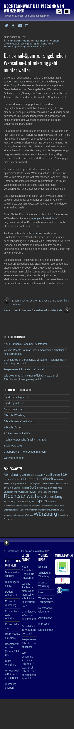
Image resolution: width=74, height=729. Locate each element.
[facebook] (13, 25)
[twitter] (6, 25)
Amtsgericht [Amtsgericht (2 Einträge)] (38, 475)
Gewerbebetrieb (11, 43)
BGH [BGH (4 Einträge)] (64, 474)
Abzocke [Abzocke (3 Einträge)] (27, 474)
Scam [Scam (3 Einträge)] (40, 497)
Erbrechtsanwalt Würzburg (19, 421)
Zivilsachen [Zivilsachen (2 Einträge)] (63, 515)
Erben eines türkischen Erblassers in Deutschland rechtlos (36, 302)
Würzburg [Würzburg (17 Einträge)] (45, 514)
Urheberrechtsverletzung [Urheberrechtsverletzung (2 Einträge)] (48, 510)
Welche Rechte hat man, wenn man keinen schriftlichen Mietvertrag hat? (28, 594)
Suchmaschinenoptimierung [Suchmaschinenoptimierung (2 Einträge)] (16, 506)
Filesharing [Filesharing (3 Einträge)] (10, 483)
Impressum (44, 623)
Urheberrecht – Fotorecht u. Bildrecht (25, 451)
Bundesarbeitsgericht (16, 397)
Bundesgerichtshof (14, 403)
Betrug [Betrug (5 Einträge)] (55, 474)
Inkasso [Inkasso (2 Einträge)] (53, 488)
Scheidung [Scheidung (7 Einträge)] (53, 496)
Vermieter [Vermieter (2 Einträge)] (8, 515)
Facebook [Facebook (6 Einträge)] (45, 479)
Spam (37, 43)
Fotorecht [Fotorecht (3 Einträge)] (22, 483)
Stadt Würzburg (13, 445)
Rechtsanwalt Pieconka (18, 40)
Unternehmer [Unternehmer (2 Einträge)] (31, 510)
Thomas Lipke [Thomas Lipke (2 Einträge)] (47, 506)
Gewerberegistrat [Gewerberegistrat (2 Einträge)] (21, 488)
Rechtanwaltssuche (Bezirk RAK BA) (25, 439)
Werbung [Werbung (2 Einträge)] (29, 515)
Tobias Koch (47, 43)
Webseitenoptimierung (15, 46)
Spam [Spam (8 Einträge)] (41, 501)
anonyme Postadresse (44, 218)
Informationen (41, 40)
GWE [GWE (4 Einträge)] (32, 487)
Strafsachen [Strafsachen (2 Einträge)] (53, 501)
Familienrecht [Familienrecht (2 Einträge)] (60, 479)
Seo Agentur (27, 43)
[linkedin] (26, 25)
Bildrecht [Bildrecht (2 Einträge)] (7, 479)
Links (41, 592)
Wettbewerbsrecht (36, 46)
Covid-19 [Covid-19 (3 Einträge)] (17, 479)
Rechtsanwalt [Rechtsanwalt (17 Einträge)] (20, 496)
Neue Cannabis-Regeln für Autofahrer (25, 343)
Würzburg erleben (14, 457)
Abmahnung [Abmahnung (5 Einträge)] (12, 474)
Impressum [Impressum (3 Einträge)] (43, 487)
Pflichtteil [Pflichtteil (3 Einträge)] (53, 491)
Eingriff (56, 40)
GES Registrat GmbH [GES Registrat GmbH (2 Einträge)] (37, 483)
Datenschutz (45, 629)
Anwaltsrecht (45, 617)
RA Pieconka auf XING (17, 433)
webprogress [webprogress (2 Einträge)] (18, 515)
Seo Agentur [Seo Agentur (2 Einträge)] (30, 501)
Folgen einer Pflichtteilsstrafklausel (24, 369)
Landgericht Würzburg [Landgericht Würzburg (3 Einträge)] (16, 491)
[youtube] (20, 25)
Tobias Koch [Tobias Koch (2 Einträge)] (59, 506)
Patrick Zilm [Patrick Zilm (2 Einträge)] (42, 492)
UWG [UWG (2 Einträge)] (62, 510)
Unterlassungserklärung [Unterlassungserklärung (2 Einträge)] (14, 510)
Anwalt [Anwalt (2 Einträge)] (47, 475)
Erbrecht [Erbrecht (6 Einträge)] (29, 479)
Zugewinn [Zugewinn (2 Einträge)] (8, 519)
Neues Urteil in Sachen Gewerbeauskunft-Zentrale (37, 310)
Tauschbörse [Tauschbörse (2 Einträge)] (34, 506)
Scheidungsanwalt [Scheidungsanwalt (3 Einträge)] (14, 501)
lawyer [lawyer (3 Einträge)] (32, 491)
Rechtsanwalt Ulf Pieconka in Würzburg (25, 551)
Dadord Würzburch (15, 409)
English (42, 566)
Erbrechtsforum (12, 427)
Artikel (40, 233)
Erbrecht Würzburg (14, 415)
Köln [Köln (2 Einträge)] (60, 488)
